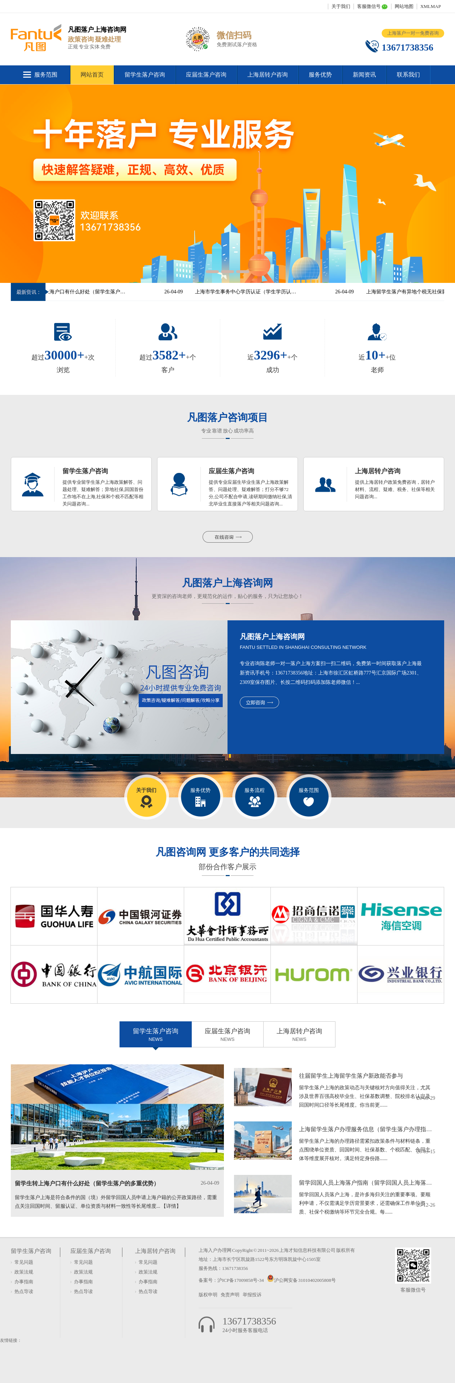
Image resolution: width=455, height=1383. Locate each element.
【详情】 (171, 1206)
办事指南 (23, 1281)
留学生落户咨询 (145, 75)
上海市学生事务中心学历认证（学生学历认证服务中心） (253, 291)
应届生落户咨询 (206, 75)
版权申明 (208, 1294)
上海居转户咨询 (267, 75)
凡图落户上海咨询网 (227, 583)
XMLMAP (430, 6)
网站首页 (92, 75)
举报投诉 (252, 1294)
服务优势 (320, 75)
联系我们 (408, 75)
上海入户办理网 (215, 1250)
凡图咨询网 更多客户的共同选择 (228, 852)
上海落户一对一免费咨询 (413, 33)
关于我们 (341, 6)
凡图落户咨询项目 (227, 417)
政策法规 (23, 1272)
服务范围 (45, 75)
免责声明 (230, 1294)
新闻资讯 (364, 75)
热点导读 (23, 1291)
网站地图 (404, 6)
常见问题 (23, 1262)
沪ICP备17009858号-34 (240, 1280)
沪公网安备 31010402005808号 (305, 1280)
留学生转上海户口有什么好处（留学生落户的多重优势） (82, 291)
